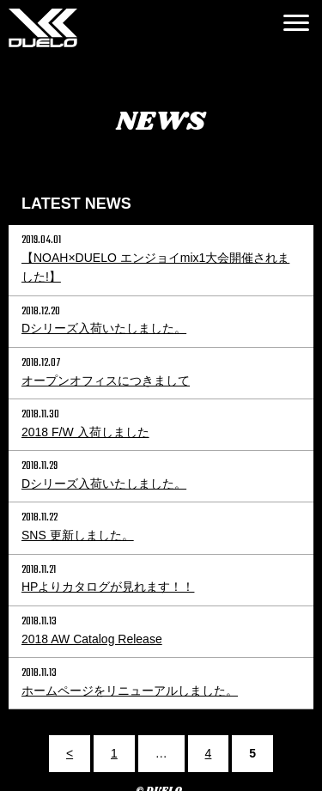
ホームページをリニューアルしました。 (129, 690)
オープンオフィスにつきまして (105, 380)
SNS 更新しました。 (77, 535)
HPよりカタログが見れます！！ (107, 586)
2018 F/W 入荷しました (85, 432)
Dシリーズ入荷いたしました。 (103, 328)
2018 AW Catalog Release (91, 639)
